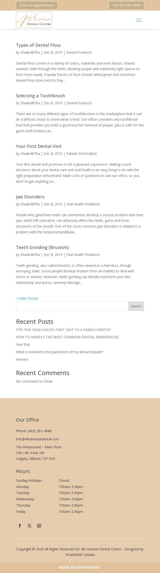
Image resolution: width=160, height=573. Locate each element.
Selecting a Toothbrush (40, 95)
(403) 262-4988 (39, 431)
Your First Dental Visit (39, 146)
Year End (23, 344)
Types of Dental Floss (38, 45)
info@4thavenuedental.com (37, 439)
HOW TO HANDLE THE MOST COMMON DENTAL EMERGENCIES (67, 337)
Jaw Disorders (30, 197)
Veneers (22, 359)
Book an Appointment (37, 5)
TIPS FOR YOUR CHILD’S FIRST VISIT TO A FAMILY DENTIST (63, 329)
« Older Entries (27, 298)
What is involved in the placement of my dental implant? (59, 352)
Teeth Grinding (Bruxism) (42, 247)
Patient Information (81, 153)
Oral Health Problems (83, 204)
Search (136, 306)
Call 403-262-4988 (126, 5)
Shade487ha (30, 52)
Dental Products (79, 52)
